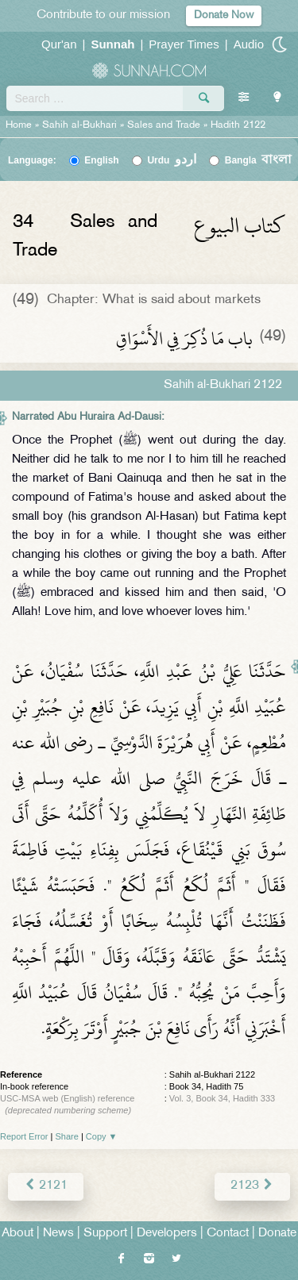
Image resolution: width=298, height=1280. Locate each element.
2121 (46, 1186)
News (58, 1234)
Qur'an (59, 44)
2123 (252, 1186)
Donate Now (223, 15)
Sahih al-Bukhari (79, 125)
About (17, 1234)
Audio (249, 44)
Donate (277, 1234)
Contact (228, 1234)
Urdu (171, 160)
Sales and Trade (163, 125)
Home (19, 125)
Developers (167, 1234)
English (101, 160)
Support (105, 1234)
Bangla (258, 160)
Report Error (24, 1136)
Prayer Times (184, 44)
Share (67, 1136)
